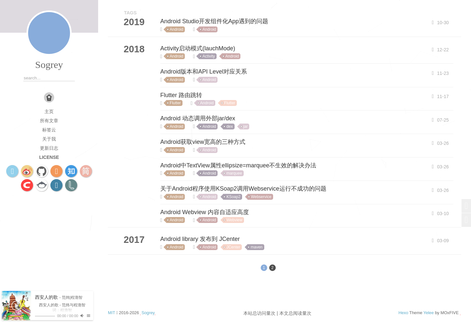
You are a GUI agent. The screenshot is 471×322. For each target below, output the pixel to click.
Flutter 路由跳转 (181, 95)
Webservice (261, 197)
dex (229, 126)
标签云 (49, 129)
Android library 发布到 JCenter (200, 239)
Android (176, 29)
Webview (234, 220)
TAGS (130, 12)
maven (256, 247)
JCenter (233, 247)
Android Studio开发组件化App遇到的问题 (214, 21)
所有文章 (49, 120)
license (49, 157)
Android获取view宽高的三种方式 (202, 142)
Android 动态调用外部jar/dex (197, 118)
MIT (111, 312)
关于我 (49, 139)
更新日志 (49, 148)
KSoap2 (233, 197)
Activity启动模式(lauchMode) (197, 48)
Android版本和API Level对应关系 (203, 71)
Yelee (429, 312)
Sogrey (49, 64)
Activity (208, 56)
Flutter (175, 103)
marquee (234, 173)
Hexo (403, 312)
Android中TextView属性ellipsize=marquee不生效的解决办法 (238, 165)
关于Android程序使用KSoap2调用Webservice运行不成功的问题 (243, 188)
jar (245, 126)
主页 (49, 111)
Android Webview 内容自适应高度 (204, 212)
